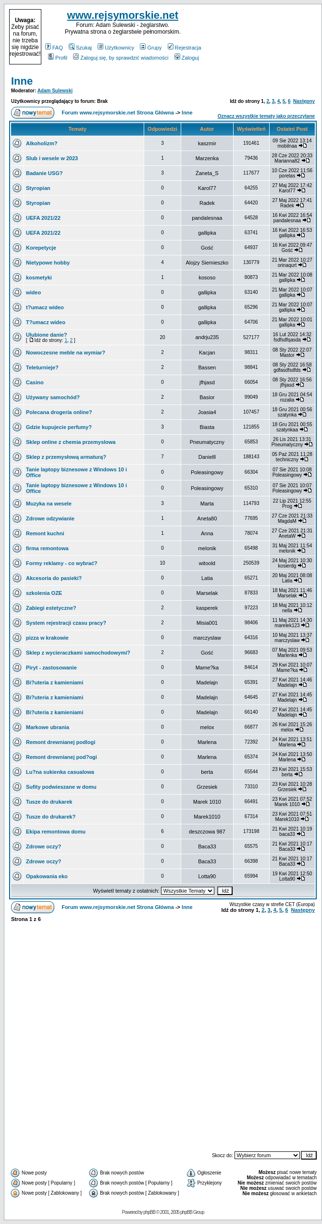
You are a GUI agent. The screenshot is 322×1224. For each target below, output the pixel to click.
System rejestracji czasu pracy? (66, 623)
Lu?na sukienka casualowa (60, 772)
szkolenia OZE (44, 593)
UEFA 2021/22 (43, 218)
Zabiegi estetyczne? (51, 608)
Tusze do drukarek (49, 802)
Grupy (150, 47)
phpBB (149, 1212)
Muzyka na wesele (49, 503)
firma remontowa (47, 548)
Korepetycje (41, 248)
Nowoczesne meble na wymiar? (65, 352)
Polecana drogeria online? (59, 412)
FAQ (54, 47)
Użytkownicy (116, 47)
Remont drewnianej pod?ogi (61, 757)
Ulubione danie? (46, 335)
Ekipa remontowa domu (56, 831)
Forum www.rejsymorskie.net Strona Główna (118, 112)
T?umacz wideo (45, 322)
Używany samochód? (53, 397)
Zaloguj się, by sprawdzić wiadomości (120, 58)
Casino (35, 382)
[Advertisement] (260, 37)
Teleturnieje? (42, 367)
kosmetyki (39, 277)
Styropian (38, 188)
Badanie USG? (44, 173)
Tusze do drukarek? (50, 817)
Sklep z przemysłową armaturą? (66, 457)
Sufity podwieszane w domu (61, 787)
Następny (304, 101)
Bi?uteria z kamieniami (54, 682)
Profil (57, 58)
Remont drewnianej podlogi (60, 742)
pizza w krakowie (47, 638)
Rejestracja (184, 47)
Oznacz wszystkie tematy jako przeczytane (266, 116)
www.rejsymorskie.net (123, 15)
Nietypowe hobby (48, 262)
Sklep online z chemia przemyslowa (70, 442)
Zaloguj (186, 58)
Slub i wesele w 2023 (52, 158)
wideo (33, 292)
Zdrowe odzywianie (50, 518)
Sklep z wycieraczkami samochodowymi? (78, 653)
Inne (22, 81)
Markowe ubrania (47, 727)
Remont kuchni (45, 533)
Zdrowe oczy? (43, 846)
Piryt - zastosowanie (51, 667)
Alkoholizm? (41, 143)
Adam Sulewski (55, 90)
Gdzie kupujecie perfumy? (59, 427)
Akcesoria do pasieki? (54, 578)
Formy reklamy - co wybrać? (62, 563)
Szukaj (80, 47)
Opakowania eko (47, 876)
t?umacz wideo (45, 307)
